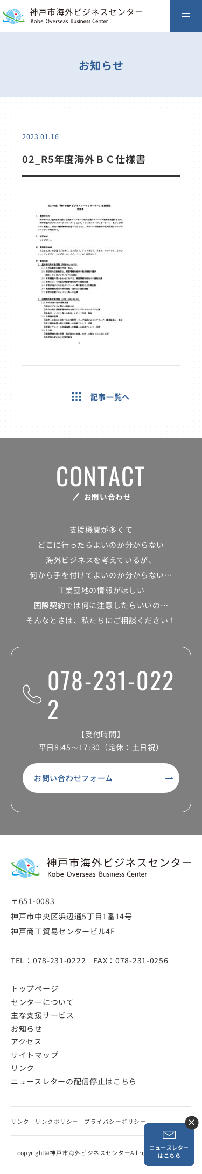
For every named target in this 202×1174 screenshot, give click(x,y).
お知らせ (27, 1028)
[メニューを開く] (186, 16)
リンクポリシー (57, 1121)
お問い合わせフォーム (73, 777)
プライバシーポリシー (115, 1121)
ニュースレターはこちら (169, 1144)
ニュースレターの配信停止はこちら (74, 1081)
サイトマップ (34, 1054)
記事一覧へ (101, 396)
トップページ (34, 988)
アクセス (26, 1041)
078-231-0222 (99, 694)
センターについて (42, 1001)
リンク (22, 1067)
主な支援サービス (42, 1014)
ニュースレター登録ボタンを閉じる (191, 1122)
